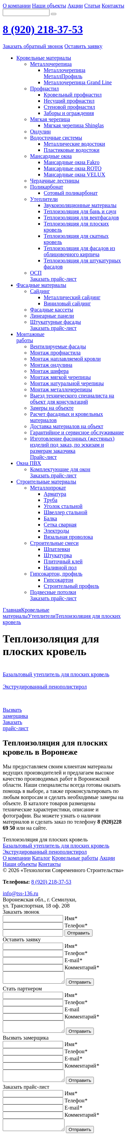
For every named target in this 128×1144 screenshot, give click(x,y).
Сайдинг (40, 291)
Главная (12, 610)
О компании (17, 6)
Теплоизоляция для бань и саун (80, 211)
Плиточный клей (63, 561)
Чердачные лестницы (54, 181)
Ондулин (40, 131)
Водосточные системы (56, 138)
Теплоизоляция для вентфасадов (81, 217)
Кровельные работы (75, 858)
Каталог (41, 858)
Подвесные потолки (53, 592)
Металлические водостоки (74, 144)
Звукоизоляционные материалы (80, 205)
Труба (50, 500)
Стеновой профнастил (69, 107)
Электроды (56, 531)
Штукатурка (58, 555)
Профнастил (44, 88)
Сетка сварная (60, 524)
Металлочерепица (51, 64)
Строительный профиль (71, 586)
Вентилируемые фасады (58, 346)
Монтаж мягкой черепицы (60, 377)
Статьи (92, 6)
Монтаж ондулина (51, 365)
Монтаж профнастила (55, 353)
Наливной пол (60, 567)
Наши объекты (49, 6)
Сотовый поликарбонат (71, 193)
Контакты (113, 6)
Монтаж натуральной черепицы (67, 383)
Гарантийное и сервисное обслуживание (77, 432)
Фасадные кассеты (51, 310)
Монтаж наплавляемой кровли (65, 359)
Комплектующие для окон (60, 469)
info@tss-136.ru (20, 893)
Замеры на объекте (52, 408)
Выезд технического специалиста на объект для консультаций (72, 399)
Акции (75, 6)
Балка (50, 518)
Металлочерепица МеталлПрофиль (64, 73)
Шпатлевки (57, 549)
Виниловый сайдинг (67, 303)
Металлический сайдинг (72, 297)
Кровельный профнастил (73, 95)
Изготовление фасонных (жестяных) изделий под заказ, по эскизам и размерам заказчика (72, 445)
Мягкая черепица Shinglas (74, 125)
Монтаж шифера (49, 371)
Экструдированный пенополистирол (45, 852)
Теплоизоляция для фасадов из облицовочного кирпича (79, 251)
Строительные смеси (54, 543)
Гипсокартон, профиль (56, 574)
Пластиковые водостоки (71, 150)
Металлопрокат (48, 488)
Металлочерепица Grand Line (78, 82)
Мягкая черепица (50, 119)
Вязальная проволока (68, 537)
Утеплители (44, 199)
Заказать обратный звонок (33, 46)
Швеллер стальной (65, 512)
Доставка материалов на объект (66, 426)
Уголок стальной (63, 506)
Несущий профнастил (69, 101)
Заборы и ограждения (69, 113)
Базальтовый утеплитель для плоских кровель (56, 846)
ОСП (36, 273)
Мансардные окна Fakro (71, 162)
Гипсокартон (58, 580)
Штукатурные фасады (55, 322)
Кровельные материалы (26, 613)
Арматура (55, 494)
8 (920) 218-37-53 (43, 29)
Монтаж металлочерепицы (61, 389)
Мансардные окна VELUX (74, 174)
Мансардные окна (51, 156)
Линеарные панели (52, 316)
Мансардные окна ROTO (72, 168)
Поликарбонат (46, 187)
